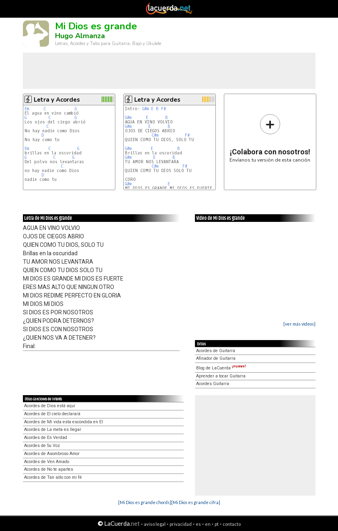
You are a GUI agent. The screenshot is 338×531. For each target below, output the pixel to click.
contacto (232, 524)
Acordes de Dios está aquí (49, 405)
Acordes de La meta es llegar (52, 429)
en (208, 524)
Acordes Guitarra (212, 383)
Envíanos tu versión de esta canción (269, 138)
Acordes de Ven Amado (46, 461)
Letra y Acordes (57, 100)
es (198, 524)
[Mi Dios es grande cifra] (195, 502)
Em (27, 108)
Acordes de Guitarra (215, 350)
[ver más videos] (299, 323)
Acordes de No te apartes (48, 469)
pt (217, 524)
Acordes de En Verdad (45, 437)
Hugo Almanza (80, 36)
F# (163, 108)
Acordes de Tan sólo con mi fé (53, 477)
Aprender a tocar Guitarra (221, 376)
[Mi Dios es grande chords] (144, 502)
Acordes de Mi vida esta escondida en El (63, 421)
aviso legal (155, 524)
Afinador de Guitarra (216, 358)
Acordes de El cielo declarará (52, 413)
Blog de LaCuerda (221, 368)
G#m (145, 108)
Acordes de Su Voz (42, 445)
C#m (155, 135)
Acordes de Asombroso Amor (52, 453)
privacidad (181, 524)
